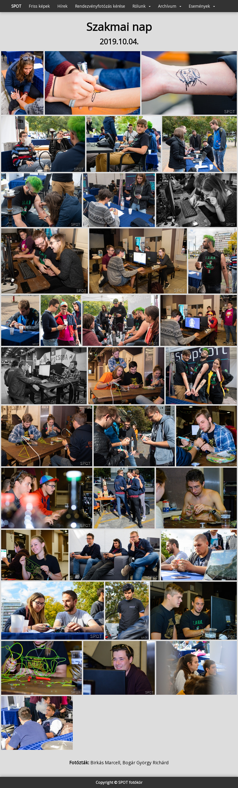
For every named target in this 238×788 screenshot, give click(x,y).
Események (202, 6)
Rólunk (141, 6)
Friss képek (39, 6)
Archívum (169, 6)
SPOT (16, 6)
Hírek (62, 6)
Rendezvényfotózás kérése (100, 6)
